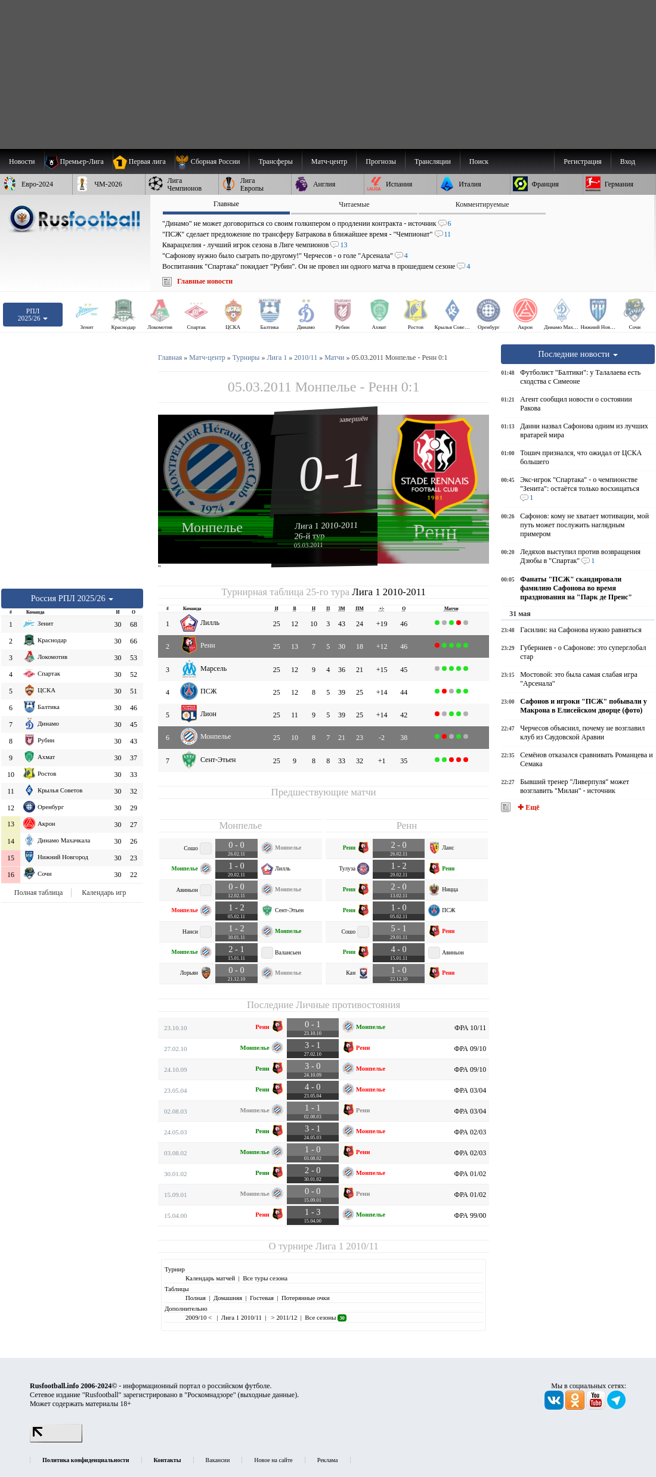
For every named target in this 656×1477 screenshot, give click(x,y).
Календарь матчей (210, 1278)
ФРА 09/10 (470, 1048)
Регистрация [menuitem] (583, 161)
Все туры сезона (265, 1278)
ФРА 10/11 (470, 1028)
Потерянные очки (305, 1297)
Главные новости (205, 281)
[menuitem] (212, 161)
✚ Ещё (527, 807)
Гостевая (262, 1297)
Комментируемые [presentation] (482, 204)
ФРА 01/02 (470, 1174)
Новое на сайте (273, 1460)
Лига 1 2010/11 (347, 1246)
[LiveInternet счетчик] (56, 1440)
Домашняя (227, 1297)
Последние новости (578, 354)
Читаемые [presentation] (354, 204)
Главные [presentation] (226, 204)
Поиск (478, 161)
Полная (195, 1297)
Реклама (327, 1460)
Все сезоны (325, 1317)
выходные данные (267, 1395)
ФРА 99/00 (470, 1215)
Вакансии (218, 1460)
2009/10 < (199, 1317)
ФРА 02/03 (470, 1132)
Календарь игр (104, 892)
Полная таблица (38, 892)
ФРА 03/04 (470, 1090)
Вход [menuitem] (627, 161)
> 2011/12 (283, 1317)
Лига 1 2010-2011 (326, 525)
